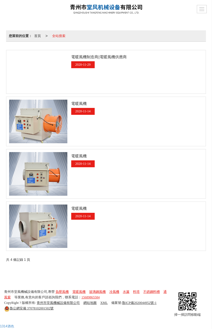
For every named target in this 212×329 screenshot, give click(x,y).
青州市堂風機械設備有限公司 (58, 303)
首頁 (37, 36)
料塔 (136, 292)
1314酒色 (7, 326)
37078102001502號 (29, 308)
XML (104, 303)
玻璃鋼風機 (97, 292)
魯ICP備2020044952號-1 (139, 303)
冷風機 (114, 292)
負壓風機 (62, 292)
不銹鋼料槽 (151, 292)
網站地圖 (90, 303)
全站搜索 (58, 36)
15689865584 (90, 297)
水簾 (126, 292)
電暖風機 (79, 292)
